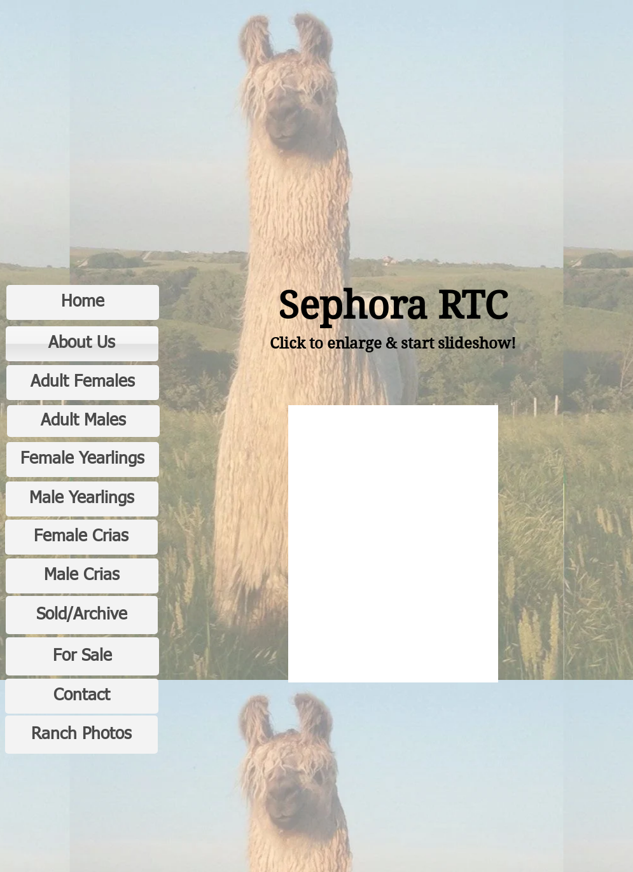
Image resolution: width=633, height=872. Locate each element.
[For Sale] (82, 656)
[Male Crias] (82, 575)
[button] (393, 543)
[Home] (82, 302)
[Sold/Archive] (82, 615)
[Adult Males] (83, 421)
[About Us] (82, 343)
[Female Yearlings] (82, 459)
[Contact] (81, 696)
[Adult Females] (82, 382)
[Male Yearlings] (82, 498)
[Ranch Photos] (81, 735)
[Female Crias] (81, 537)
